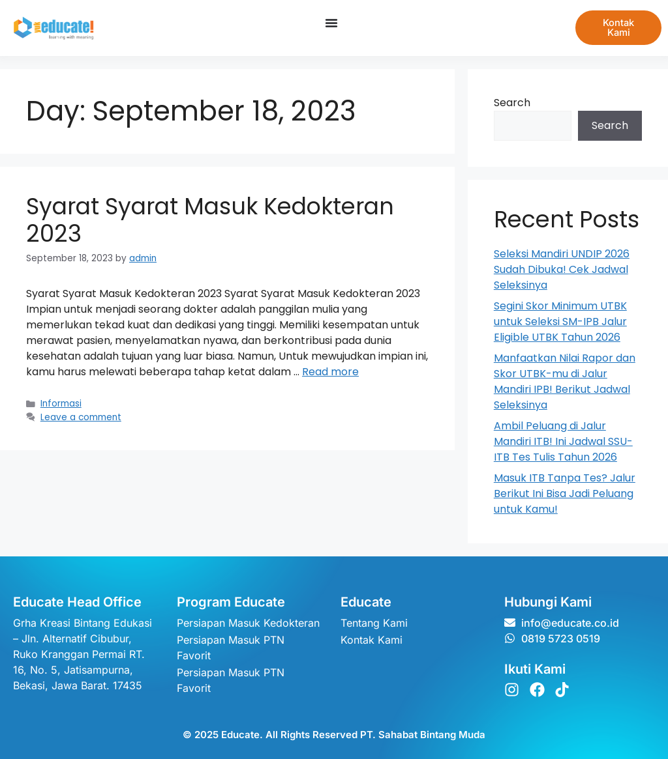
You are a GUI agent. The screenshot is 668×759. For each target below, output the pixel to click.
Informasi (61, 403)
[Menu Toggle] (330, 22)
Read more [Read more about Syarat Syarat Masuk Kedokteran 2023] (330, 371)
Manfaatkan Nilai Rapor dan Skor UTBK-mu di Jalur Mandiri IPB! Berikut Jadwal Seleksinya (564, 381)
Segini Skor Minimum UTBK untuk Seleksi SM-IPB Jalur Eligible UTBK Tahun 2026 (560, 321)
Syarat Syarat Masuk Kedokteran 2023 (210, 220)
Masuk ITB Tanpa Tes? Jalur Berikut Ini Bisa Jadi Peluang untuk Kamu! (564, 493)
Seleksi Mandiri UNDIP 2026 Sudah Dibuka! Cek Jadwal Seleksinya (562, 269)
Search (512, 102)
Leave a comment (80, 417)
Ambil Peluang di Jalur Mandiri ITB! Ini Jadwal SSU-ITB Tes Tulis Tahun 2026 (563, 441)
